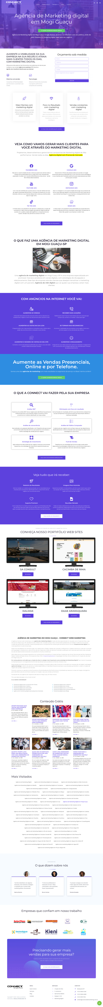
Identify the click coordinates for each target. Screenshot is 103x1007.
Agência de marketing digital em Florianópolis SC (38, 837)
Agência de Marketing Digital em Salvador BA (36, 828)
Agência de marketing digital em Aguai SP (67, 844)
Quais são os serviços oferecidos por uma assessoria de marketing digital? (40, 754)
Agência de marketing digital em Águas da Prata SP (39, 844)
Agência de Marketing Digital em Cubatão (52, 795)
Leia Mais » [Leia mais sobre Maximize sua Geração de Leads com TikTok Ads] (55, 734)
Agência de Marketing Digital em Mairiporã (52, 811)
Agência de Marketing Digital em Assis (76, 814)
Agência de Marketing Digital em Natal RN (77, 785)
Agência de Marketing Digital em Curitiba (66, 831)
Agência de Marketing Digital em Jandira (78, 792)
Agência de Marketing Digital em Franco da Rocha (35, 805)
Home (38, 4)
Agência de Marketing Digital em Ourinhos (52, 818)
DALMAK (27, 611)
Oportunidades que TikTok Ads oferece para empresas (19, 707)
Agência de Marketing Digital (23, 782)
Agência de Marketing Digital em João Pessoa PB (67, 834)
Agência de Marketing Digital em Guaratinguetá (77, 821)
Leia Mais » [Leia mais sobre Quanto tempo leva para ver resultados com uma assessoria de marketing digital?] (14, 768)
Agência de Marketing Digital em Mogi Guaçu (75, 801)
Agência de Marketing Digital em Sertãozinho (26, 795)
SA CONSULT (28, 569)
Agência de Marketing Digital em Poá (77, 818)
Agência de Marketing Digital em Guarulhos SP (37, 824)
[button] (99, 1003)
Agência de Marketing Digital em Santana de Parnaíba (63, 798)
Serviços (55, 4)
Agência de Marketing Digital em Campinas (51, 785)
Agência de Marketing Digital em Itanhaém (27, 814)
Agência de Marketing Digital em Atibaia (26, 801)
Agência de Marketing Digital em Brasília (25, 785)
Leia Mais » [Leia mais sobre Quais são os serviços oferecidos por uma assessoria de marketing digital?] (35, 768)
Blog (62, 4)
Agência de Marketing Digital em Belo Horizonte (74, 782)
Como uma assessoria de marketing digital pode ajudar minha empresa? (61, 754)
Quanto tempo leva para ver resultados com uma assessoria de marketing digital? (20, 754)
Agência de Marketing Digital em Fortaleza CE (65, 824)
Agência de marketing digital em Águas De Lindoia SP (68, 841)
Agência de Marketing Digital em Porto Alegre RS (65, 828)
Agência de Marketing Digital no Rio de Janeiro (39, 831)
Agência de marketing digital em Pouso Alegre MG (51, 847)
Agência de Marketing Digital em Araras (35, 798)
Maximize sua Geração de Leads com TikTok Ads (61, 721)
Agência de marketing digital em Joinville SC (66, 837)
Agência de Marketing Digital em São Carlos (26, 811)
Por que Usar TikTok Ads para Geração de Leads (81, 721)
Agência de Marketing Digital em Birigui (53, 792)
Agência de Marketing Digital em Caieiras (78, 811)
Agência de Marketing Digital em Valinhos (78, 795)
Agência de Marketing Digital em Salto (23, 821)
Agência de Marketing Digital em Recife (37, 788)
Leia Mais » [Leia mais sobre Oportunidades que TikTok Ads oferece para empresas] (14, 720)
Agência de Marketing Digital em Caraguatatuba (64, 788)
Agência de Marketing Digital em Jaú (50, 801)
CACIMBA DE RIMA (74, 569)
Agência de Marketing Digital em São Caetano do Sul (66, 805)
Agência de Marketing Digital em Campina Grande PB (36, 834)
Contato (69, 4)
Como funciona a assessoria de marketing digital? (80, 753)
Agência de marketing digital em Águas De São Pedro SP (35, 841)
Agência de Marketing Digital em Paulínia (27, 818)
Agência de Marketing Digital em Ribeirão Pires (27, 792)
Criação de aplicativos (49, 656)
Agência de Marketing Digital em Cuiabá (66, 808)
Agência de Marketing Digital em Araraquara (46, 782)
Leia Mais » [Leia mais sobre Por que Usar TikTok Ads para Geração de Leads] (76, 734)
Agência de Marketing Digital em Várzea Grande (39, 808)
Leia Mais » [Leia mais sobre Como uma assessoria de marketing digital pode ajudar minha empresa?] (55, 768)
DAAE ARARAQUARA (74, 611)
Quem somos (46, 4)
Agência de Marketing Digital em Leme (52, 814)
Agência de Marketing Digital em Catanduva (49, 821)
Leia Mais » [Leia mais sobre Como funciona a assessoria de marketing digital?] (76, 768)
